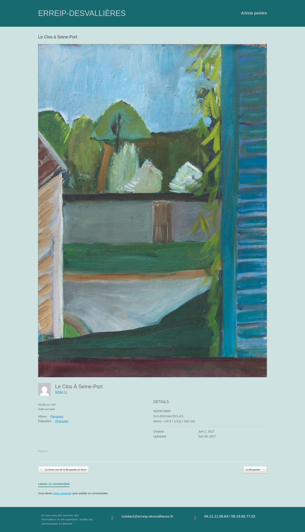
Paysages (56, 416)
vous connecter (62, 493)
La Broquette (255, 470)
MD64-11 (61, 392)
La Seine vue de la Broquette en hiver (63, 470)
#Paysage (61, 421)
